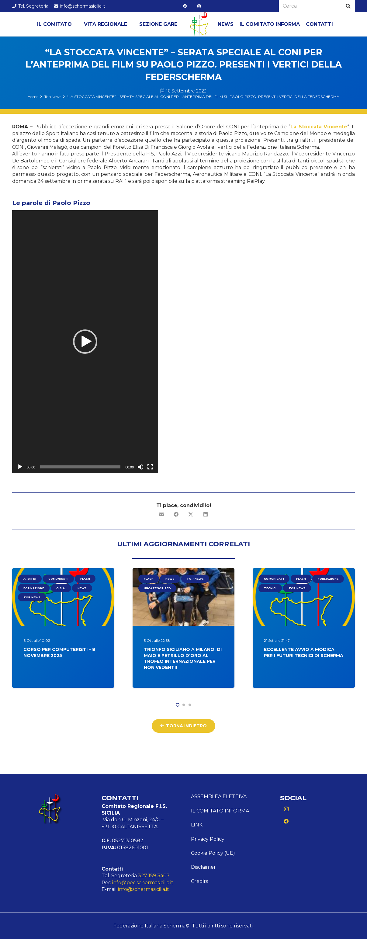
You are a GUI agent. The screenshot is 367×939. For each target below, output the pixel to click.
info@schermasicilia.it (143, 889)
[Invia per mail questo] (161, 514)
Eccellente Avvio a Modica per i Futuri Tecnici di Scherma (303, 652)
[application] (85, 341)
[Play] (20, 467)
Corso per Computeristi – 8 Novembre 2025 (59, 652)
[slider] (80, 466)
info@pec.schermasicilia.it (142, 882)
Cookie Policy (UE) (213, 853)
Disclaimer (203, 867)
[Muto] (140, 467)
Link (197, 825)
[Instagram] (199, 6)
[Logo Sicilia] (199, 24)
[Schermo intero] (150, 467)
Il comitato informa (220, 811)
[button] (85, 341)
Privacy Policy (207, 839)
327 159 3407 (154, 875)
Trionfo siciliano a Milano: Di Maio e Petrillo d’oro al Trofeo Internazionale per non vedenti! (183, 658)
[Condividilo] (176, 514)
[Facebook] (185, 6)
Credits (199, 881)
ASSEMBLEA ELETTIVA (219, 796)
